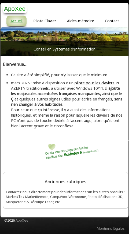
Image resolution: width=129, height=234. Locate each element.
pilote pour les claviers (95, 82)
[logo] (15, 8)
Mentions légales (111, 228)
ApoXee (22, 220)
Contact (112, 20)
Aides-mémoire (80, 20)
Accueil (16, 20)
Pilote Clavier (44, 20)
